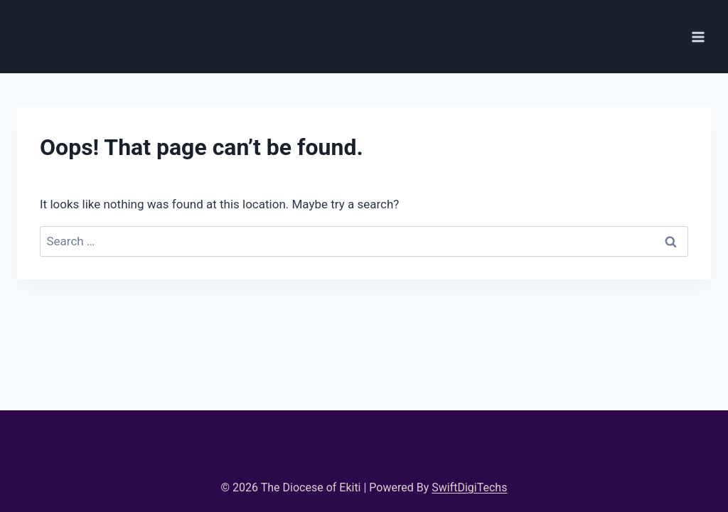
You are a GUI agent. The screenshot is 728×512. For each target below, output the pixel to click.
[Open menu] (698, 37)
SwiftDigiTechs (469, 487)
